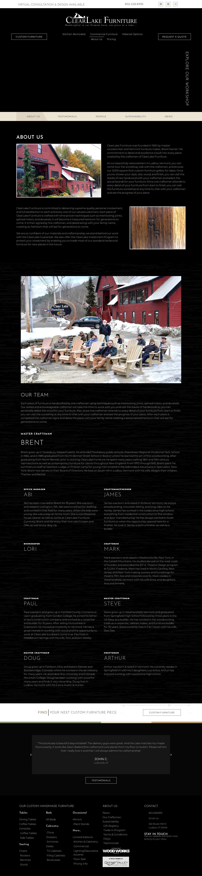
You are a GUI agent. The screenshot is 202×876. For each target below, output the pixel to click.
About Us (96, 39)
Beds (49, 812)
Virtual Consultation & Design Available (51, 4)
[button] (31, 755)
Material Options (132, 34)
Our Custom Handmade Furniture (46, 806)
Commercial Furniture (104, 34)
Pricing (111, 39)
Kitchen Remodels (74, 34)
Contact (151, 806)
